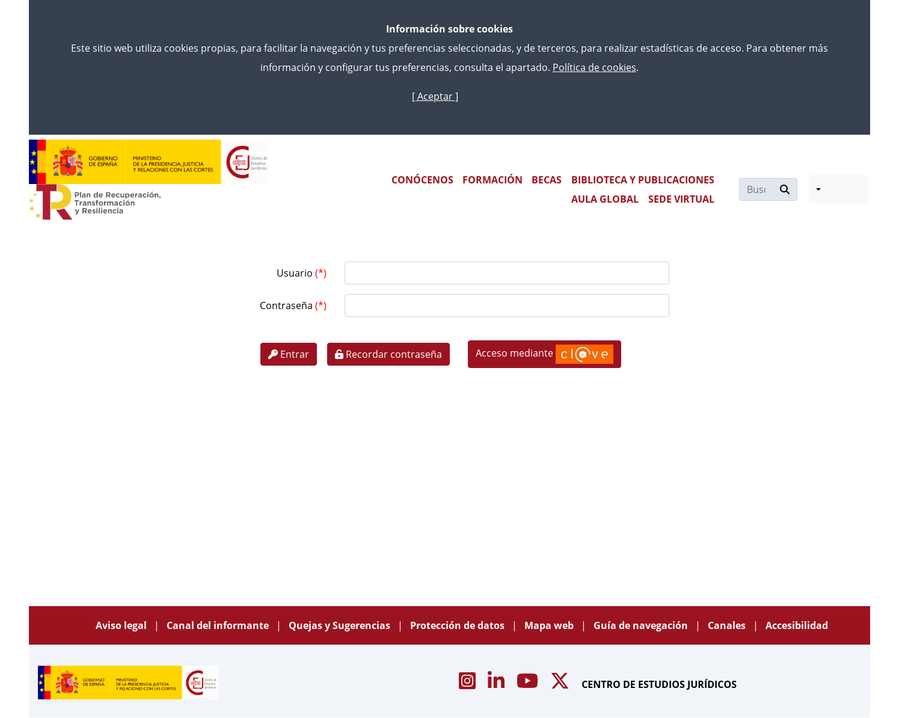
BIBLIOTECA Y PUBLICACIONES (642, 179)
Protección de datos (458, 625)
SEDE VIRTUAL (681, 199)
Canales (728, 625)
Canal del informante (219, 625)
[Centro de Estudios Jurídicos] (149, 162)
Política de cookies (594, 67)
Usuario (296, 273)
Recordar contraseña (388, 354)
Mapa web (550, 625)
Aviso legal (122, 625)
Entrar (288, 354)
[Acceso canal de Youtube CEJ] (529, 684)
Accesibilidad (797, 625)
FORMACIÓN (492, 179)
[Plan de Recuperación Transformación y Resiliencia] (95, 202)
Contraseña (287, 305)
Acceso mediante (544, 354)
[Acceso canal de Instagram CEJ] (468, 684)
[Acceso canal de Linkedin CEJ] (497, 684)
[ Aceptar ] (435, 96)
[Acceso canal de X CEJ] (561, 684)
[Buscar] (756, 189)
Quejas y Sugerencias (341, 625)
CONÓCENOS (422, 179)
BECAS (547, 179)
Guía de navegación (642, 625)
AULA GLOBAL (605, 199)
